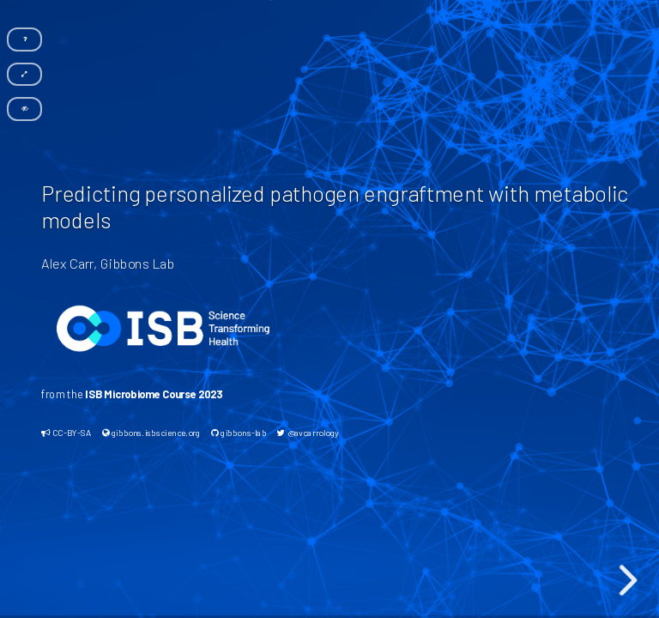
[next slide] (628, 580)
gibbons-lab (237, 432)
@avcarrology (307, 432)
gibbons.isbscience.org (150, 432)
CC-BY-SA (66, 432)
